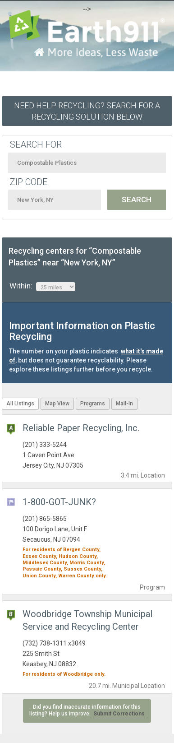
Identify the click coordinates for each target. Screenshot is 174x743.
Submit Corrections (119, 713)
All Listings (20, 403)
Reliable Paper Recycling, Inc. (81, 428)
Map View (57, 403)
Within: (42, 286)
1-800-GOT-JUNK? (59, 502)
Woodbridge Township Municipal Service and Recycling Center (87, 620)
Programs (92, 403)
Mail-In (124, 403)
